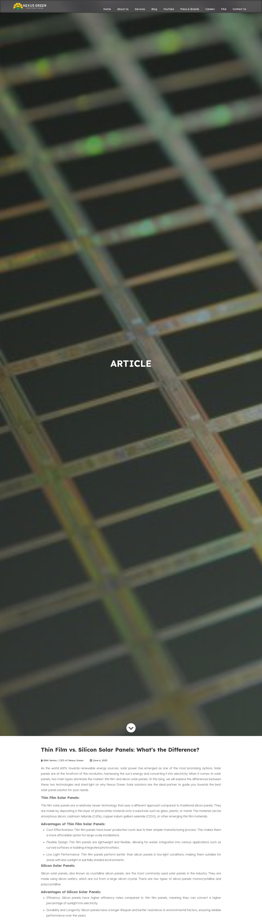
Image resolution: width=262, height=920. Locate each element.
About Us (122, 9)
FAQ (223, 9)
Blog (154, 9)
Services (140, 9)
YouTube (168, 9)
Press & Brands (189, 9)
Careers (210, 9)
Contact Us (239, 9)
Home (107, 9)
